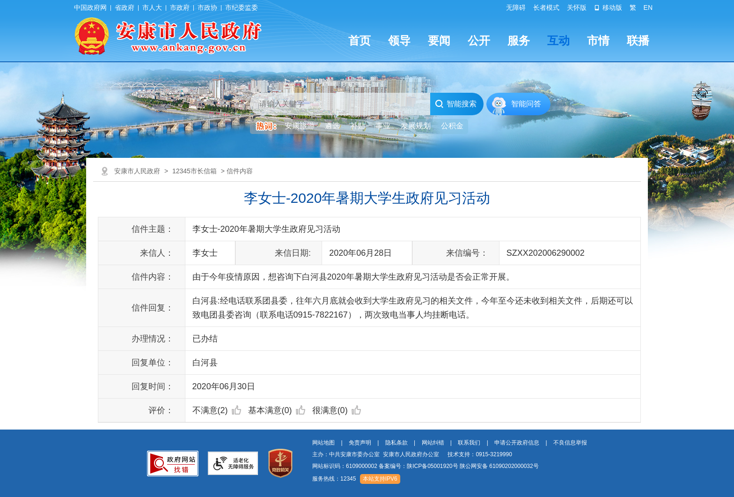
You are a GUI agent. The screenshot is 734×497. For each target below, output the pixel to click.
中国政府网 (90, 7)
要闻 (439, 40)
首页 (359, 40)
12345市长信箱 (194, 171)
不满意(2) (216, 410)
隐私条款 (396, 442)
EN (648, 7)
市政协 (207, 7)
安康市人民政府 (137, 171)
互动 (558, 40)
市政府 (180, 7)
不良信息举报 (570, 442)
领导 (399, 40)
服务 (518, 40)
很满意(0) (336, 410)
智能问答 (526, 104)
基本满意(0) (276, 410)
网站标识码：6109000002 (425, 466)
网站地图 (323, 442)
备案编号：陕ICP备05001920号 (418, 466)
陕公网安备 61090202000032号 (499, 466)
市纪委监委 (241, 7)
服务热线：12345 (334, 478)
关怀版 (577, 7)
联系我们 (469, 442)
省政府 (124, 7)
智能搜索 (456, 104)
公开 (479, 40)
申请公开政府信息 (516, 442)
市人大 (152, 7)
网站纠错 (433, 442)
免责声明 (360, 442)
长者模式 (546, 7)
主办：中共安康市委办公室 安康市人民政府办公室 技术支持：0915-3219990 (412, 454)
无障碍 (516, 7)
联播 (638, 40)
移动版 (608, 7)
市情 (598, 40)
